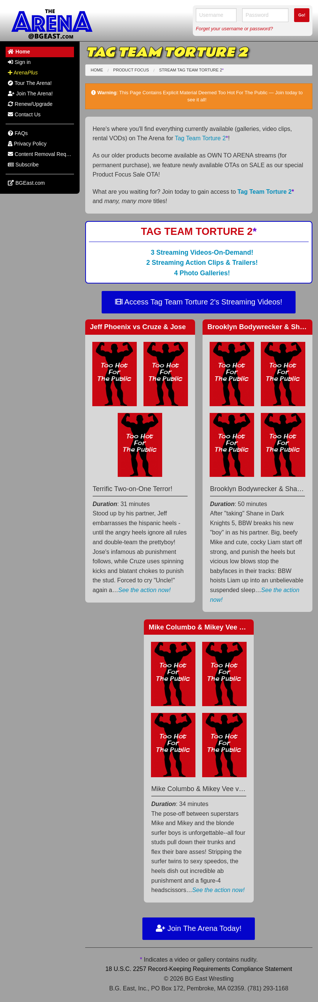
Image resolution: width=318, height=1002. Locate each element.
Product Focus (131, 70)
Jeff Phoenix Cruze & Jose (138, 327)
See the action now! (144, 590)
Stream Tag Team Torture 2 (191, 70)
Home (97, 70)
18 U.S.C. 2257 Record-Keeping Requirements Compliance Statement (198, 969)
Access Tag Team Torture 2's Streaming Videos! (198, 302)
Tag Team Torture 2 (201, 138)
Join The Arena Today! (198, 928)
